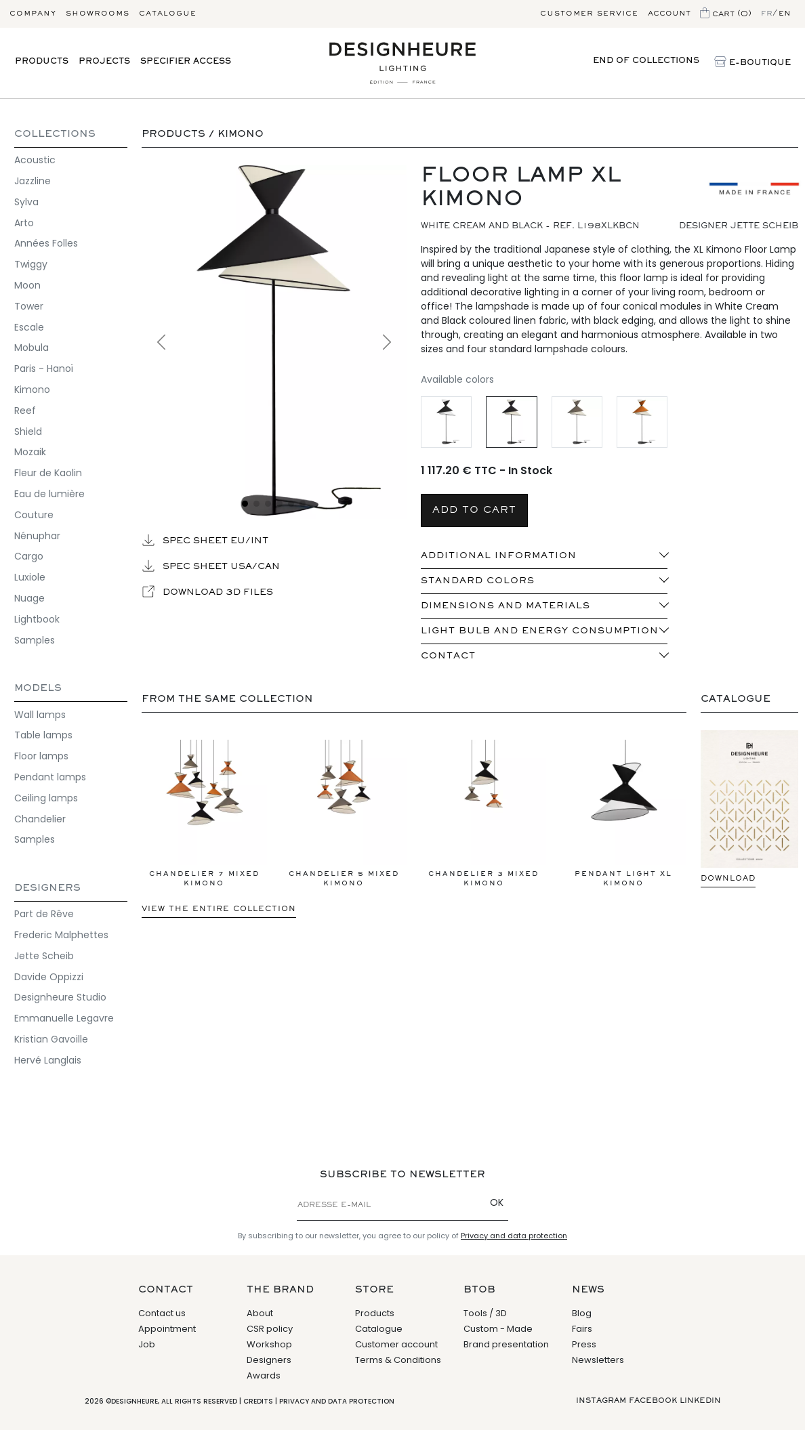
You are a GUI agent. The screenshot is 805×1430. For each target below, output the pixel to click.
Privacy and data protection (514, 1235)
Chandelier (40, 819)
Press (584, 1344)
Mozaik (30, 452)
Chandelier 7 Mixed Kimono (204, 813)
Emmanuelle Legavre (64, 1018)
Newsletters (598, 1359)
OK (496, 1202)
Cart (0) (725, 14)
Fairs (582, 1328)
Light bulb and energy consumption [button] (540, 631)
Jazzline (32, 181)
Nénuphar (37, 536)
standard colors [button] (478, 581)
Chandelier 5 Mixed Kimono (344, 813)
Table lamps (43, 735)
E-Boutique (752, 63)
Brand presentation (506, 1344)
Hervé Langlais (47, 1060)
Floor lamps (41, 756)
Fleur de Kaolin (48, 473)
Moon (27, 285)
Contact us (162, 1313)
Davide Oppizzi (48, 977)
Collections (55, 134)
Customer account (396, 1344)
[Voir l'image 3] (268, 504)
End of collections (646, 61)
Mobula (31, 347)
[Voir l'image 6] (303, 504)
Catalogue (168, 13)
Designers (47, 888)
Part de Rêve (44, 914)
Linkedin (700, 1400)
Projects (104, 62)
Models (38, 688)
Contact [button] (448, 656)
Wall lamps (40, 714)
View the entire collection (219, 909)
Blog (582, 1313)
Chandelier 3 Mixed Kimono (483, 813)
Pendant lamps (50, 777)
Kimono (32, 389)
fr (766, 13)
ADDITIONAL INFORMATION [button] (499, 556)
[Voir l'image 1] (245, 504)
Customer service (589, 13)
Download (728, 878)
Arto (24, 223)
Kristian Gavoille (51, 1039)
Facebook (653, 1400)
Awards (264, 1375)
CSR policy (270, 1328)
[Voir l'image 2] (256, 504)
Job (146, 1344)
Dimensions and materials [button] (505, 606)
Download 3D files (207, 591)
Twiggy (30, 264)
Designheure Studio (60, 997)
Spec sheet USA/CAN (211, 565)
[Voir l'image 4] (279, 504)
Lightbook (37, 619)
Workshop (269, 1344)
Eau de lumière (49, 494)
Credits (258, 1401)
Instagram (601, 1400)
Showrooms (97, 13)
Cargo (28, 556)
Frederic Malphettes (61, 935)
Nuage (29, 598)
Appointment (167, 1328)
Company (32, 13)
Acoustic (35, 160)
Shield (28, 431)
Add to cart (474, 510)
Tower (28, 306)
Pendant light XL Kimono (623, 813)
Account (669, 13)
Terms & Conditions (398, 1359)
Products (41, 62)
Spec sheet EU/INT (205, 540)
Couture (34, 515)
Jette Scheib (44, 956)
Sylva (26, 202)
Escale (29, 327)
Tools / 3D (485, 1313)
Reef (25, 410)
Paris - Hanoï (43, 368)
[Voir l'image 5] (291, 504)
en (785, 13)
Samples (34, 640)
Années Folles (46, 243)
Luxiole (29, 577)
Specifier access (185, 62)
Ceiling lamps (46, 798)
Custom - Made (498, 1328)
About (260, 1313)
